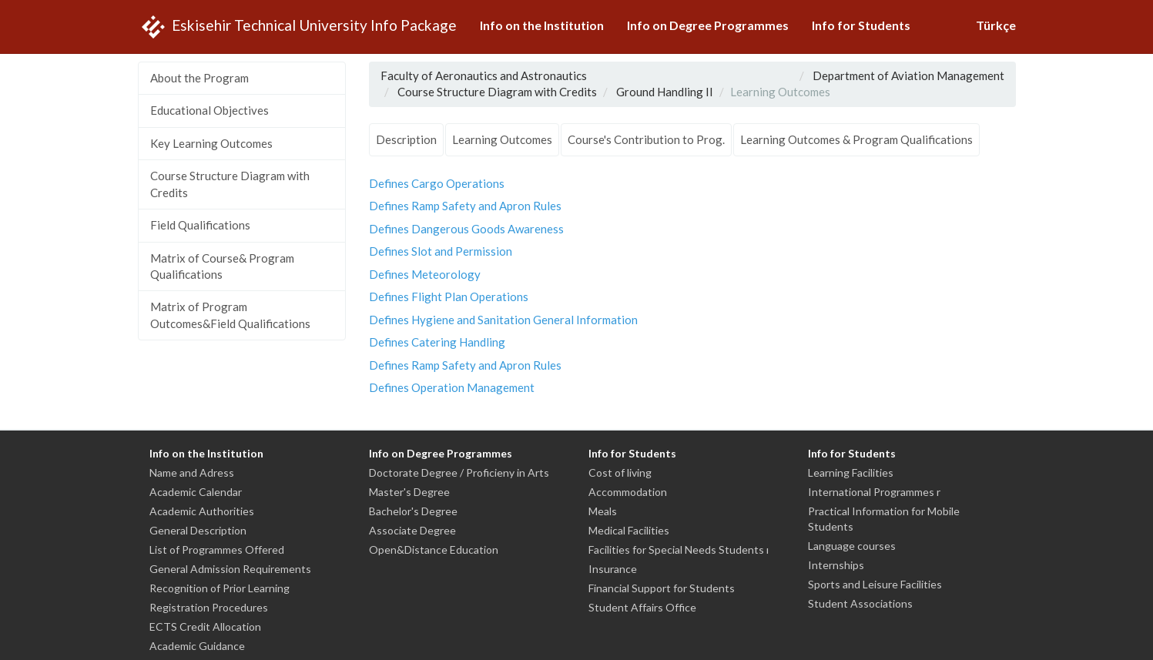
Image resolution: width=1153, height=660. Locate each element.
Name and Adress (191, 472)
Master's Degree (409, 491)
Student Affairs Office (642, 607)
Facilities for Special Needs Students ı (678, 549)
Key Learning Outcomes (211, 143)
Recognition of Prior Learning (219, 588)
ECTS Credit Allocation (205, 626)
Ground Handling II (664, 92)
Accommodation (627, 491)
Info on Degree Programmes (708, 25)
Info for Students (861, 25)
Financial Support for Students (661, 588)
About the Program (199, 78)
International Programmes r (874, 491)
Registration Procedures (208, 607)
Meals (602, 511)
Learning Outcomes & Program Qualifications (856, 139)
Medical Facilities (628, 530)
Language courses (852, 545)
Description (406, 139)
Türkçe (996, 25)
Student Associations (860, 603)
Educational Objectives (209, 110)
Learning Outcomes (502, 139)
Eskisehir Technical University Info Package (297, 27)
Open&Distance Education (433, 549)
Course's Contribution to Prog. (646, 139)
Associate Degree (412, 530)
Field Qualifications (200, 225)
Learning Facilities (850, 472)
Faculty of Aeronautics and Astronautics (483, 75)
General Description (197, 530)
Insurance (612, 568)
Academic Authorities (201, 511)
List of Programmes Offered (216, 549)
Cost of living (620, 472)
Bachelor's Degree (413, 511)
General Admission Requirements (230, 568)
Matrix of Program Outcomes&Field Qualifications (230, 315)
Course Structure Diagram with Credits (230, 184)
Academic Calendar (195, 491)
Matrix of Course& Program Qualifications (222, 266)
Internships (836, 564)
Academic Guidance (197, 645)
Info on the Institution (542, 25)
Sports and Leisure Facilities (875, 584)
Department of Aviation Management (908, 75)
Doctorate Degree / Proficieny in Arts (459, 472)
